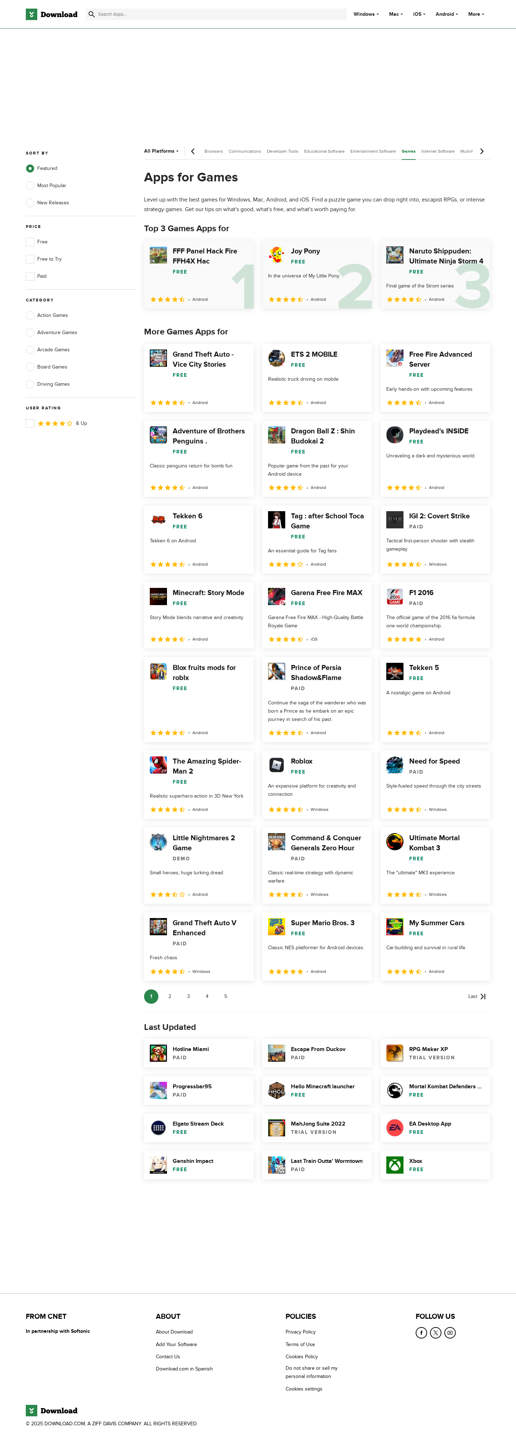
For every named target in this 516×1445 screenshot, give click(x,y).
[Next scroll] (481, 151)
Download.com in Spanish (184, 1369)
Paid (36, 276)
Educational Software (324, 151)
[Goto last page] (477, 996)
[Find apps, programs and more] (216, 14)
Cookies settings (304, 1389)
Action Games (47, 315)
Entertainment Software (373, 151)
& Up (56, 423)
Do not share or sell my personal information (312, 1372)
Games (409, 151)
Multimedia (471, 151)
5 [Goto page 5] (225, 996)
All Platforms (162, 151)
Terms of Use (300, 1344)
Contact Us (168, 1357)
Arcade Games (48, 350)
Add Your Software (176, 1344)
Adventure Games (51, 332)
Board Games (46, 367)
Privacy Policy (301, 1332)
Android (445, 14)
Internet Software (438, 151)
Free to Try (44, 259)
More (477, 14)
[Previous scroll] (193, 151)
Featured (41, 168)
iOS (417, 14)
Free (37, 242)
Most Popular (46, 185)
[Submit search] (91, 14)
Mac (394, 14)
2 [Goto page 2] (169, 996)
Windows (364, 14)
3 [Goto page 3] (188, 996)
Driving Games (48, 384)
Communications (245, 151)
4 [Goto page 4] (207, 996)
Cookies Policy (302, 1357)
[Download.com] (51, 14)
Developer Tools (282, 151)
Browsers (214, 151)
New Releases (47, 203)
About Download (174, 1332)
